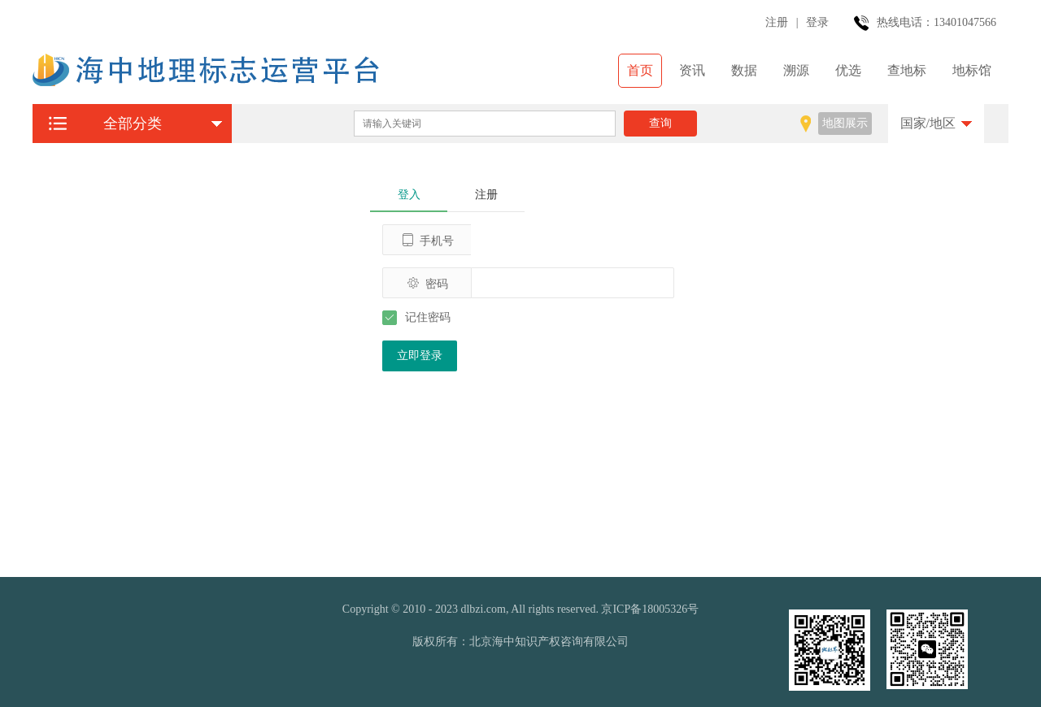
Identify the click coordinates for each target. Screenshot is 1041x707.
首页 (640, 70)
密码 (427, 283)
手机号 (427, 240)
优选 (848, 70)
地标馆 (971, 70)
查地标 (906, 70)
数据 (744, 70)
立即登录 (419, 355)
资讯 (692, 70)
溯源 (796, 70)
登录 (817, 22)
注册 (776, 22)
